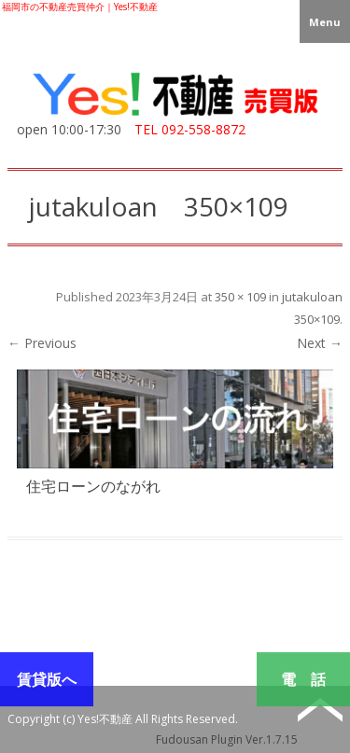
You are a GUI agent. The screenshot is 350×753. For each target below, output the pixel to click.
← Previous (42, 343)
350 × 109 (240, 296)
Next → (320, 343)
